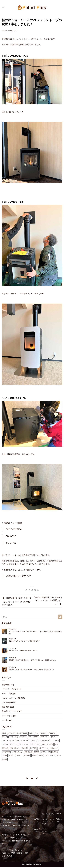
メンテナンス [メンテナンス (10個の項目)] (23, 744)
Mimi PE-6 (11, 536)
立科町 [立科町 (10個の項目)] (4, 755)
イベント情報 (7, 694)
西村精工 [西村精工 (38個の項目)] (19, 755)
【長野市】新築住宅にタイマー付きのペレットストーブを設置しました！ (47, 600)
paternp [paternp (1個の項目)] (42, 733)
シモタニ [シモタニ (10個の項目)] (34, 740)
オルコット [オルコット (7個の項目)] (54, 737)
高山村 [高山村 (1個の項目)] (59, 755)
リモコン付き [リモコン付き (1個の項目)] (35, 744)
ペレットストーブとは (11, 698)
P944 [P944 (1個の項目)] (31, 733)
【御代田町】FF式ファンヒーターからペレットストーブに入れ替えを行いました (16, 601)
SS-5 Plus (11, 543)
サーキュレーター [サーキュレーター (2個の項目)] (22, 740)
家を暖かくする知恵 (10, 711)
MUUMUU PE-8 (13, 529)
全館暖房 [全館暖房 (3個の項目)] (50, 744)
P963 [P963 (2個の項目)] (36, 733)
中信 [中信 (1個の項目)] (43, 744)
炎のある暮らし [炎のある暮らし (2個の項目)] (17, 752)
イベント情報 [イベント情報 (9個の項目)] (13, 737)
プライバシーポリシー (44, 831)
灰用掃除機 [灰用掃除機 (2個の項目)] (6, 752)
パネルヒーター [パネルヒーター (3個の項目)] (44, 740)
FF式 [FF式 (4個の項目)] (4, 733)
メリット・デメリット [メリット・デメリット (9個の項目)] (9, 744)
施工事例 (5, 707)
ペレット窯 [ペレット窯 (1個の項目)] (55, 740)
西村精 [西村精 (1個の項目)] (11, 755)
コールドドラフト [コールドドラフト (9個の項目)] (8, 740)
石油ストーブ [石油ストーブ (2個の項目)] (45, 752)
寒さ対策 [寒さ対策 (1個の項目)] (25, 748)
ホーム (37, 814)
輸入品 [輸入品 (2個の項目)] (34, 755)
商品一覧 (44, 814)
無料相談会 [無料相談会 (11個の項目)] (28, 752)
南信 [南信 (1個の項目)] (56, 744)
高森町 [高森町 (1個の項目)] (4, 759)
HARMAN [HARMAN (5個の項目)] (11, 733)
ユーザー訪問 (7, 702)
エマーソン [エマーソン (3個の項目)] (44, 737)
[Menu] (3, 7)
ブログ (58, 814)
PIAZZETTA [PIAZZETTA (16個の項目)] (51, 733)
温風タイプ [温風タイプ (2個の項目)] (54, 748)
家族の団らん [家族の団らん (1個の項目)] (15, 748)
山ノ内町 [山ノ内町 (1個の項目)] (33, 748)
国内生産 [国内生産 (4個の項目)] (5, 748)
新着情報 (5, 685)
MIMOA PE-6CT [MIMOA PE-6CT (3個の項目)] (21, 733)
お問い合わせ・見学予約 (18, 576)
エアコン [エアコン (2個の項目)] (23, 737)
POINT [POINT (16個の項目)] (4, 737)
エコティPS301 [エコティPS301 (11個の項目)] (33, 737)
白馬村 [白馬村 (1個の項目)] (36, 752)
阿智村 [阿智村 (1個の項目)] (41, 755)
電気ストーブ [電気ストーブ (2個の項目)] (49, 755)
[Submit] (60, 617)
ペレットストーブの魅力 (44, 821)
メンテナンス (7, 716)
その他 (4, 720)
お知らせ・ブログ (9, 689)
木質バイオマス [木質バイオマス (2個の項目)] (43, 748)
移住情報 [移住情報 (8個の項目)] (55, 752)
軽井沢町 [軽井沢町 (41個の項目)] (27, 755)
